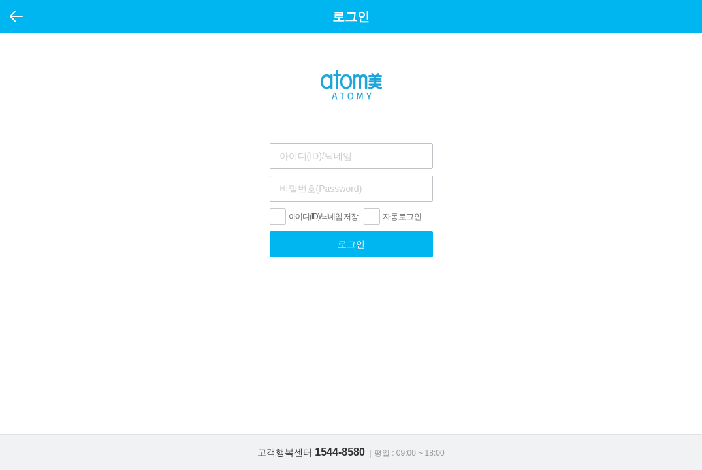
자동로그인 (402, 216)
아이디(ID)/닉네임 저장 (323, 216)
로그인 (351, 244)
